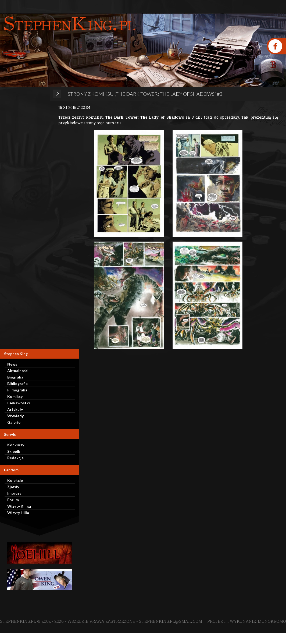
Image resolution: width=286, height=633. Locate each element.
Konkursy (15, 445)
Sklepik (13, 451)
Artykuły (15, 409)
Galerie (13, 422)
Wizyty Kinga (19, 506)
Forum (13, 499)
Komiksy (15, 396)
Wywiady (15, 415)
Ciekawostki (18, 403)
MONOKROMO (272, 621)
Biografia (15, 377)
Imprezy (14, 493)
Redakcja (15, 457)
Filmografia (17, 390)
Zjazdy (13, 487)
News (12, 364)
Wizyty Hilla (18, 512)
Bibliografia (17, 383)
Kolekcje (15, 480)
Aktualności (17, 370)
